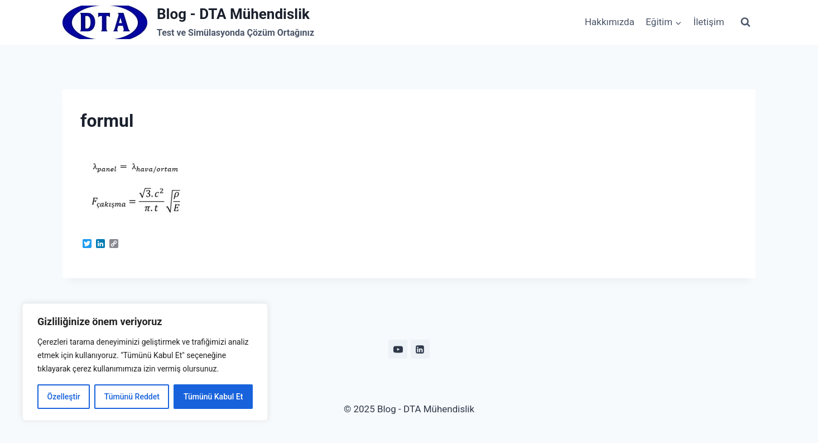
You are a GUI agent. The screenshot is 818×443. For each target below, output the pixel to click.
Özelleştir (63, 396)
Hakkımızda (609, 21)
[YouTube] (397, 349)
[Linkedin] (420, 349)
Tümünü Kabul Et (213, 396)
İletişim (709, 21)
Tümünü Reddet (132, 396)
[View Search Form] (745, 22)
